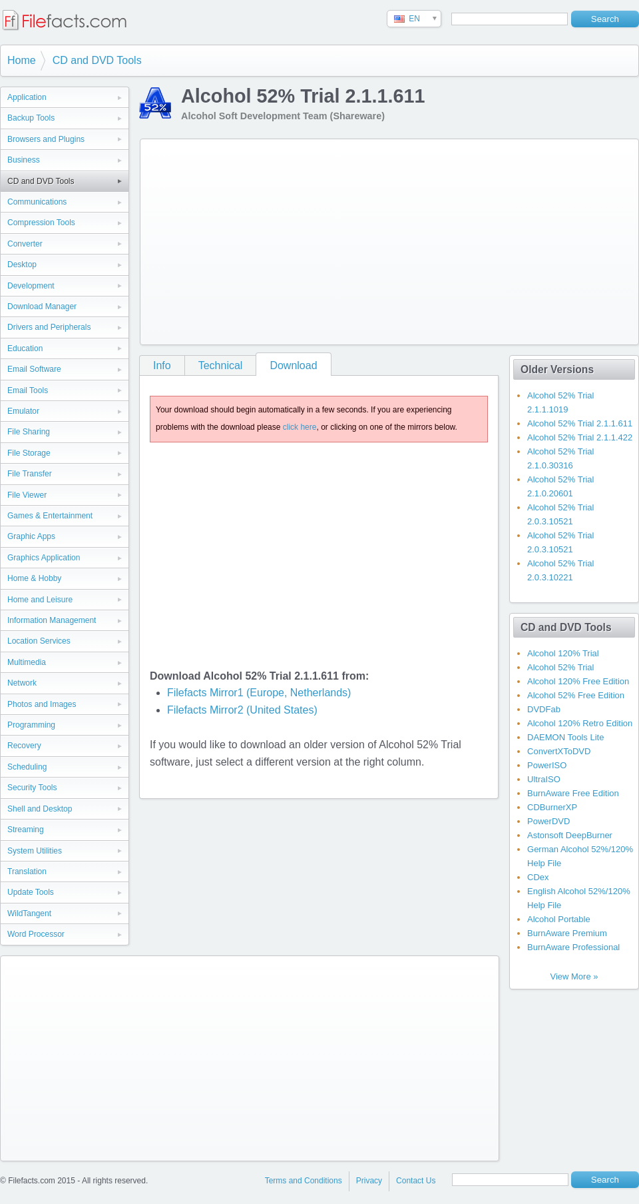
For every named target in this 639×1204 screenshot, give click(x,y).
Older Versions (557, 369)
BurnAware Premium (567, 933)
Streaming (25, 829)
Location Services (39, 641)
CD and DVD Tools (97, 60)
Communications (37, 202)
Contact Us (415, 1180)
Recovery (24, 745)
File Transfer (29, 473)
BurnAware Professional (573, 947)
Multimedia (26, 662)
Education (25, 348)
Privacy (369, 1180)
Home (21, 60)
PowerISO (546, 765)
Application (27, 97)
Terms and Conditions (303, 1180)
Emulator (23, 411)
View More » (574, 976)
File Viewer (27, 495)
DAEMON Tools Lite (565, 737)
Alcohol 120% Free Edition (578, 681)
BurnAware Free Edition (573, 793)
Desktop (22, 264)
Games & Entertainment (50, 515)
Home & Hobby (34, 578)
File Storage (29, 453)
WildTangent (29, 913)
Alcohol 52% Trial (560, 667)
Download (293, 365)
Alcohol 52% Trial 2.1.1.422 (579, 437)
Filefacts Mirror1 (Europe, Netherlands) (259, 692)
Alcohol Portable (558, 919)
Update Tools (30, 892)
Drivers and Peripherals (49, 327)
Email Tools (27, 390)
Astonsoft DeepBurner (569, 835)
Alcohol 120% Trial (563, 653)
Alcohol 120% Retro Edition (579, 723)
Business (23, 160)
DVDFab (543, 709)
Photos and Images (41, 704)
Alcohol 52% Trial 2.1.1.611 (579, 423)
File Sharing (28, 431)
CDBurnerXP (552, 807)
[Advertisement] (329, 239)
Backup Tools (31, 118)
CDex (538, 877)
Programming (31, 725)
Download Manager (42, 306)
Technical (220, 365)
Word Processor (36, 934)
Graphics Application (43, 557)
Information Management (51, 620)
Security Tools (32, 787)
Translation (27, 871)
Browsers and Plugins (46, 139)
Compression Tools (41, 222)
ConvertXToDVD (558, 751)
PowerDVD (548, 821)
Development (31, 286)
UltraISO (543, 779)
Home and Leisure (40, 599)
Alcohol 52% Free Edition (575, 695)
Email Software (34, 369)
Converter (25, 244)
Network (22, 683)
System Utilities (34, 851)
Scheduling (27, 767)
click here (300, 427)
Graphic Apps (31, 536)
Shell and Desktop (39, 809)
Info (162, 365)
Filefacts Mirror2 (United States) (242, 710)
